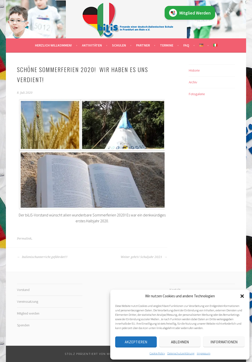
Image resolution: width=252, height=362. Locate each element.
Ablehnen (180, 342)
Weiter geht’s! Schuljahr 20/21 (144, 257)
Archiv (193, 82)
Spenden (23, 325)
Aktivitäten (92, 45)
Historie (194, 70)
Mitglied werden (28, 313)
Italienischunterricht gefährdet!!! (42, 257)
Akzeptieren (136, 342)
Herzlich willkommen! (53, 45)
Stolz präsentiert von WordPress (95, 354)
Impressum (203, 353)
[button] (242, 296)
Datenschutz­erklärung (180, 353)
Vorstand (23, 289)
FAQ (186, 45)
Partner (143, 45)
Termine (166, 45)
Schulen (119, 45)
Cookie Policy (157, 353)
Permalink (24, 238)
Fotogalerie (197, 94)
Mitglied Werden (190, 13)
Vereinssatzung (27, 301)
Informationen (223, 342)
